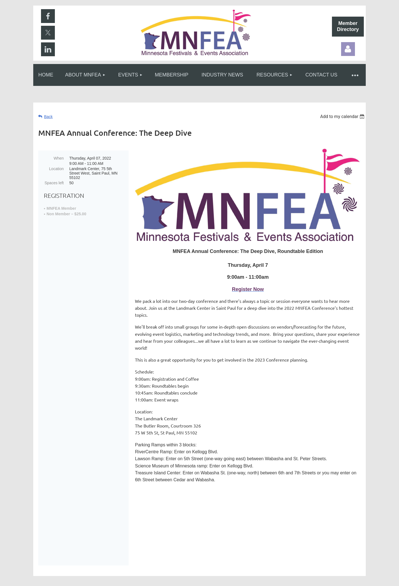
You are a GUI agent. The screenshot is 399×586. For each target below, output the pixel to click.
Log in (348, 49)
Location (56, 169)
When (58, 158)
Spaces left (54, 183)
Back (48, 116)
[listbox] (343, 116)
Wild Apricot (303, 579)
